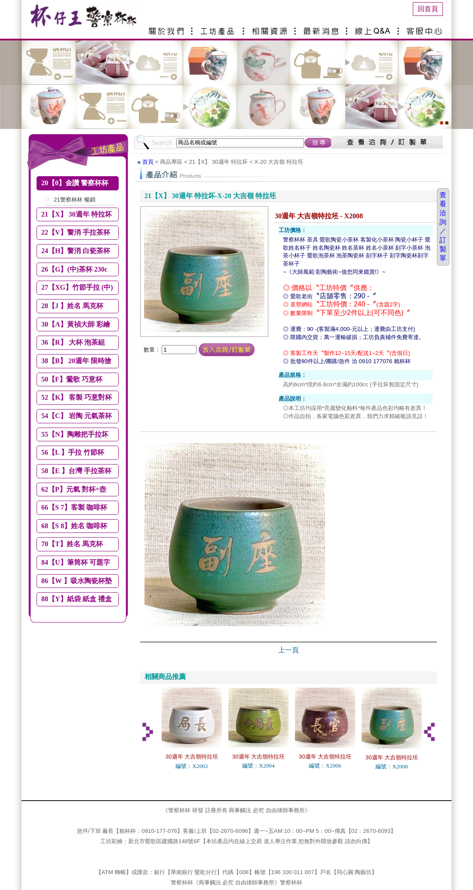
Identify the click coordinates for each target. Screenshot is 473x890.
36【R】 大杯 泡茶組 (73, 342)
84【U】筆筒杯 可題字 (75, 562)
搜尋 (318, 142)
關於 (168, 27)
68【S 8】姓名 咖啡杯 (74, 525)
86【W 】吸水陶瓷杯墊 (76, 580)
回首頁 (428, 8)
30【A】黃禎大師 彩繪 (75, 324)
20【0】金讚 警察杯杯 (74, 183)
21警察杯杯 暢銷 (74, 199)
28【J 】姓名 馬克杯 (72, 305)
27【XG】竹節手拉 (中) (77, 287)
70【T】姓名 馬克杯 (72, 543)
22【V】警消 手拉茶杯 (75, 232)
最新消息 (322, 27)
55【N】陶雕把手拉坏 (74, 434)
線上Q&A (374, 27)
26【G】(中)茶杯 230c (74, 269)
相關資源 (271, 27)
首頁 (148, 162)
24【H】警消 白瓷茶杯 (75, 250)
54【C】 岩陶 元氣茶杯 (76, 415)
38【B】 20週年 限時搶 (76, 360)
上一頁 (288, 650)
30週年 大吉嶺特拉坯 (192, 756)
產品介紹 (219, 27)
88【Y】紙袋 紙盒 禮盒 (76, 599)
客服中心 (426, 27)
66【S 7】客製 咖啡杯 (74, 507)
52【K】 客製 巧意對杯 (76, 397)
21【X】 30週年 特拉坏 (76, 214)
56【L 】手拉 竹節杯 (72, 452)
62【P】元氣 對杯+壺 (73, 489)
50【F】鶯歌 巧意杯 (71, 379)
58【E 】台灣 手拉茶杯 (76, 470)
